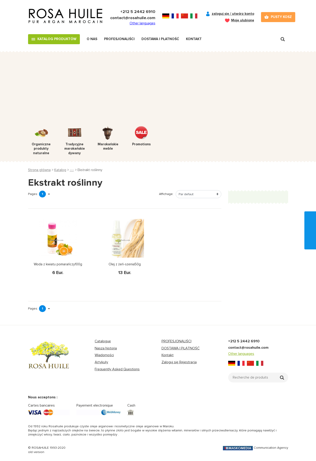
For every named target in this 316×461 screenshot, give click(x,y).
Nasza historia (106, 348)
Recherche (283, 39)
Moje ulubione (242, 20)
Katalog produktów (56, 39)
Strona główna (39, 170)
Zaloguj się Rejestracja (179, 362)
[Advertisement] (158, 92)
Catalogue (103, 341)
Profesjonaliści (119, 39)
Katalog (60, 170)
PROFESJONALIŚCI (176, 341)
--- (72, 170)
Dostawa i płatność (160, 39)
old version (36, 452)
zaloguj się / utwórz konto (233, 14)
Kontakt (194, 39)
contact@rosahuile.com (132, 17)
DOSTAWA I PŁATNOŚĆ (181, 348)
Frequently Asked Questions (117, 369)
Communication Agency (255, 448)
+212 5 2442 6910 (137, 11)
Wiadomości (104, 355)
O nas (92, 39)
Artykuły (101, 362)
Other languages (142, 23)
